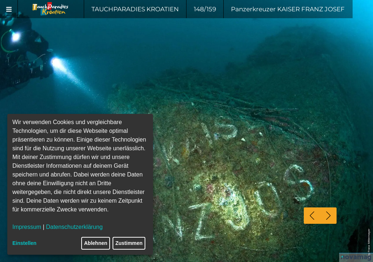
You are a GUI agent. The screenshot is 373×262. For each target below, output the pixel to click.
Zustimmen (129, 243)
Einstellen (24, 243)
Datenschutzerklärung (74, 227)
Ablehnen (95, 243)
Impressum (26, 227)
